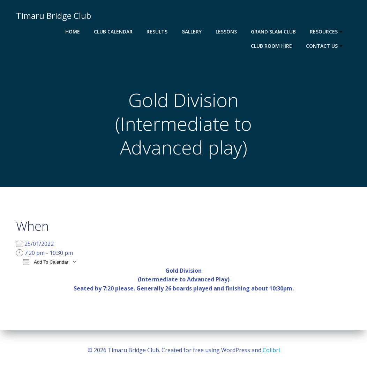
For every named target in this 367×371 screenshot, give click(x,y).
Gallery (191, 31)
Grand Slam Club (273, 31)
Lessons (226, 31)
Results (157, 31)
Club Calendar (113, 31)
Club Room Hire (271, 46)
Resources (327, 31)
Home (72, 31)
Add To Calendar (45, 262)
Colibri (271, 350)
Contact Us (325, 46)
